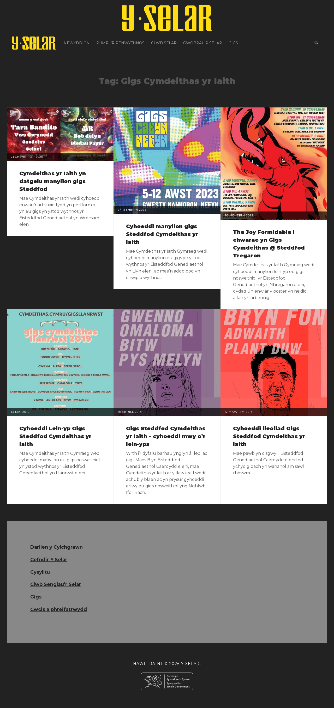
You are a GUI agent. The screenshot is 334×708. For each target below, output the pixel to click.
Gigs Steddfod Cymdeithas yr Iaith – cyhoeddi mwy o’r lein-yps (166, 436)
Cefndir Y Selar (48, 559)
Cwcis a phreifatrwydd (58, 609)
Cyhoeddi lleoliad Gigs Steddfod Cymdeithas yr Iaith (269, 436)
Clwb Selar (164, 43)
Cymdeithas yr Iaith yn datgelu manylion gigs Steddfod (52, 181)
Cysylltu (40, 572)
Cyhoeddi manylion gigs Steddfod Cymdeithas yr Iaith (162, 234)
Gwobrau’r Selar (202, 43)
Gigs (233, 43)
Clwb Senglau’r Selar (55, 584)
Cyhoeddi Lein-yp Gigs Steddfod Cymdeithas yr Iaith (55, 436)
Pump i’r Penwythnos (120, 43)
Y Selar (190, 663)
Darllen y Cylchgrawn (56, 547)
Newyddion (77, 43)
